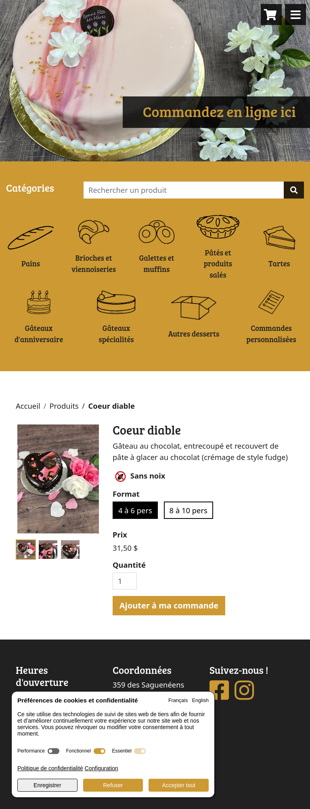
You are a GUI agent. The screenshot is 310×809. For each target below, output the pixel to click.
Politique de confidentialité (50, 768)
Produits (63, 406)
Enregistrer (47, 785)
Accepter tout (178, 785)
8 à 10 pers (188, 510)
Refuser (113, 785)
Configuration (101, 768)
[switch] (53, 751)
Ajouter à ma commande (168, 605)
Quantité (129, 565)
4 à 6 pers (135, 510)
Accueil (28, 406)
